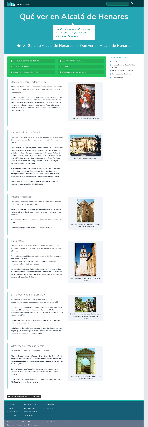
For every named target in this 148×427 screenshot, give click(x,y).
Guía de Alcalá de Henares (50, 45)
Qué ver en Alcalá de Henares (105, 45)
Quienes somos (22, 425)
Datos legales (33, 425)
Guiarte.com (11, 425)
